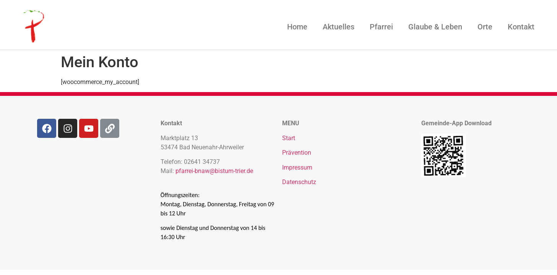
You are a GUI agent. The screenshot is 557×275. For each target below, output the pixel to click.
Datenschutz (299, 182)
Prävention (296, 152)
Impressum (297, 167)
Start (288, 138)
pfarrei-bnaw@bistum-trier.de (214, 171)
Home (297, 26)
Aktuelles (338, 26)
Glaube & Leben (435, 26)
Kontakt (521, 26)
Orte (484, 26)
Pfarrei (381, 26)
